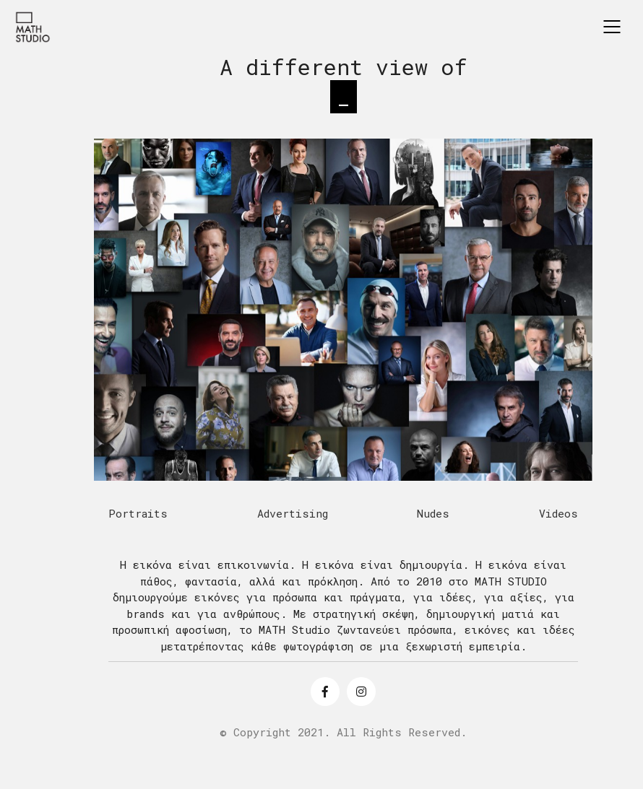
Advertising (292, 513)
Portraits (138, 513)
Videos (558, 513)
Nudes (433, 513)
